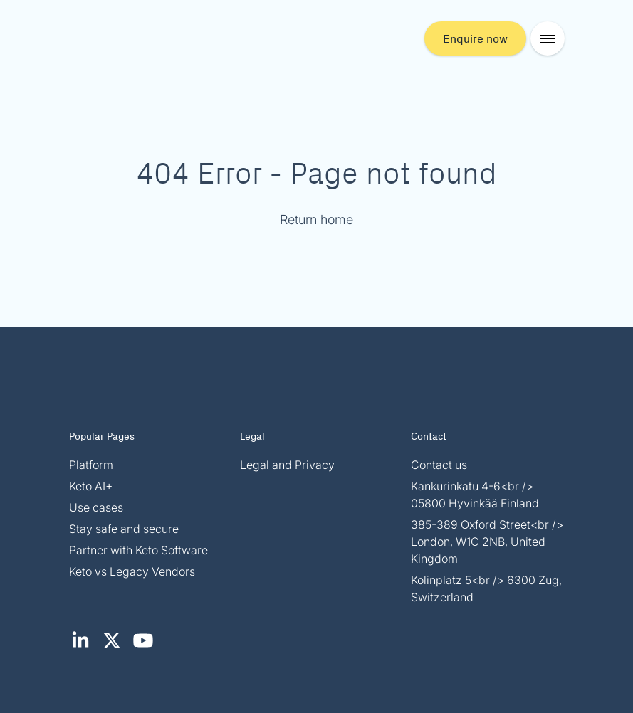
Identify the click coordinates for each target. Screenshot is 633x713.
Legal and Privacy (287, 465)
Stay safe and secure (124, 529)
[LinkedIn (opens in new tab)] (84, 647)
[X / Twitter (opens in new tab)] (116, 647)
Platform (91, 465)
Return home (316, 219)
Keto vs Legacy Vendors (132, 571)
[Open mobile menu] (547, 38)
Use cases (96, 507)
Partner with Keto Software (138, 550)
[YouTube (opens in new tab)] (146, 647)
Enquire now (475, 38)
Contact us (439, 465)
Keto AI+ (91, 486)
